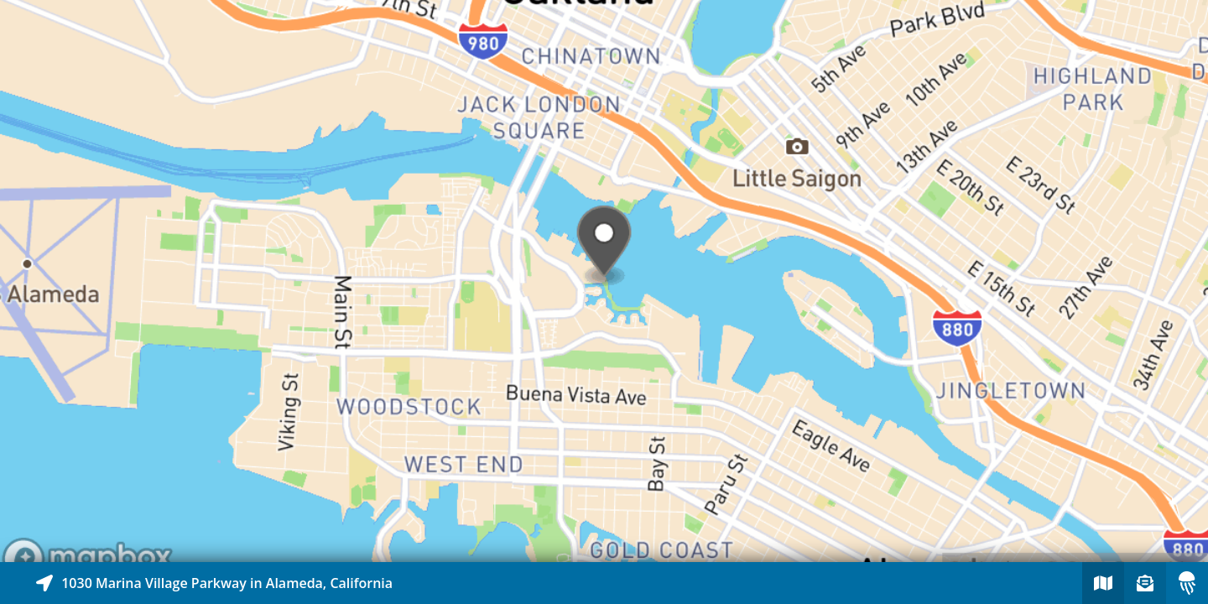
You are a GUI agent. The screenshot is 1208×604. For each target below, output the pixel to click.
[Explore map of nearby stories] (604, 281)
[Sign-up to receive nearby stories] (1145, 583)
